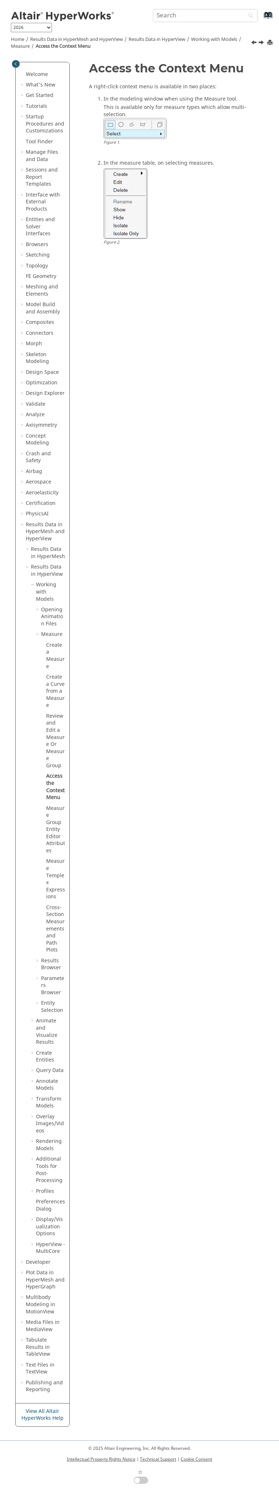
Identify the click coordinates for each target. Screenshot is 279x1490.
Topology (37, 266)
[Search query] (205, 15)
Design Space (42, 372)
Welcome (37, 74)
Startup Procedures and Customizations (45, 124)
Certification (41, 503)
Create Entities (45, 1056)
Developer (38, 1262)
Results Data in (157, 39)
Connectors (39, 333)
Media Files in (43, 1325)
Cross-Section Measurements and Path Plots (55, 929)
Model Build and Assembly (43, 308)
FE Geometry (41, 276)
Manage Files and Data (42, 155)
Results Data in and (76, 39)
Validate (35, 404)
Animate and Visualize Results (46, 1031)
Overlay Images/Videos (50, 1124)
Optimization (41, 383)
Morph (34, 343)
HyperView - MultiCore (50, 1248)
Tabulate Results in (38, 1347)
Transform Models (48, 1102)
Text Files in (40, 1368)
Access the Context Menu (63, 46)
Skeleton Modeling (37, 358)
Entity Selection (52, 1006)
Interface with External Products (43, 202)
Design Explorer (45, 393)
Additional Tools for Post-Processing (49, 1169)
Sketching (38, 255)
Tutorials (36, 106)
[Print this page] (271, 43)
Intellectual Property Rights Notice (101, 1459)
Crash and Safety (38, 457)
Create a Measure (55, 655)
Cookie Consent (196, 1459)
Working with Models (214, 39)
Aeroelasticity (42, 493)
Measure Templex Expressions (55, 878)
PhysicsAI (37, 514)
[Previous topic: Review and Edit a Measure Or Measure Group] (255, 43)
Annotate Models (47, 1084)
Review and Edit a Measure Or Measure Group (55, 740)
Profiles (45, 1191)
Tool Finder (39, 141)
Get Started (39, 95)
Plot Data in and (45, 1280)
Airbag (34, 471)
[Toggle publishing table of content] (16, 64)
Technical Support (158, 1459)
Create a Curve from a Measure (55, 691)
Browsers (37, 244)
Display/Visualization (49, 1226)
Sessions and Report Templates (42, 177)
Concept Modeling (37, 439)
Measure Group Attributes (55, 830)
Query (50, 1070)
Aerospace (38, 482)
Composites (40, 322)
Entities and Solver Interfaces (40, 226)
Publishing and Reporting (44, 1386)
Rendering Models (49, 1144)
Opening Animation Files (52, 617)
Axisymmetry (41, 425)
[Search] (249, 16)
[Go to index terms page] (260, 18)
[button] (23, 74)
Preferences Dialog (50, 1205)
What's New (40, 85)
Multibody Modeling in (40, 1304)
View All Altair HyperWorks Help (42, 1414)
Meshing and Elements (42, 290)
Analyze (35, 414)
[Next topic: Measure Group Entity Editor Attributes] (262, 43)
